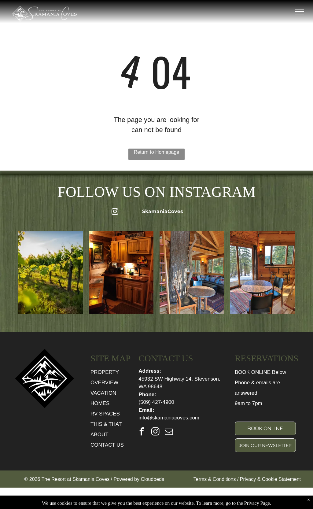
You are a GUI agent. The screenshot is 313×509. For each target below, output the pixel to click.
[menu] (299, 12)
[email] (169, 432)
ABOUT (99, 434)
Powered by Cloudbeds (139, 479)
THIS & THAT (106, 424)
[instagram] (155, 432)
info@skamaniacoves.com (168, 418)
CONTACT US (107, 445)
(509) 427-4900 (156, 402)
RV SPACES (105, 414)
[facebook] (141, 432)
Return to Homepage (156, 152)
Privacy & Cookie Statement (270, 479)
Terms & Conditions (214, 479)
